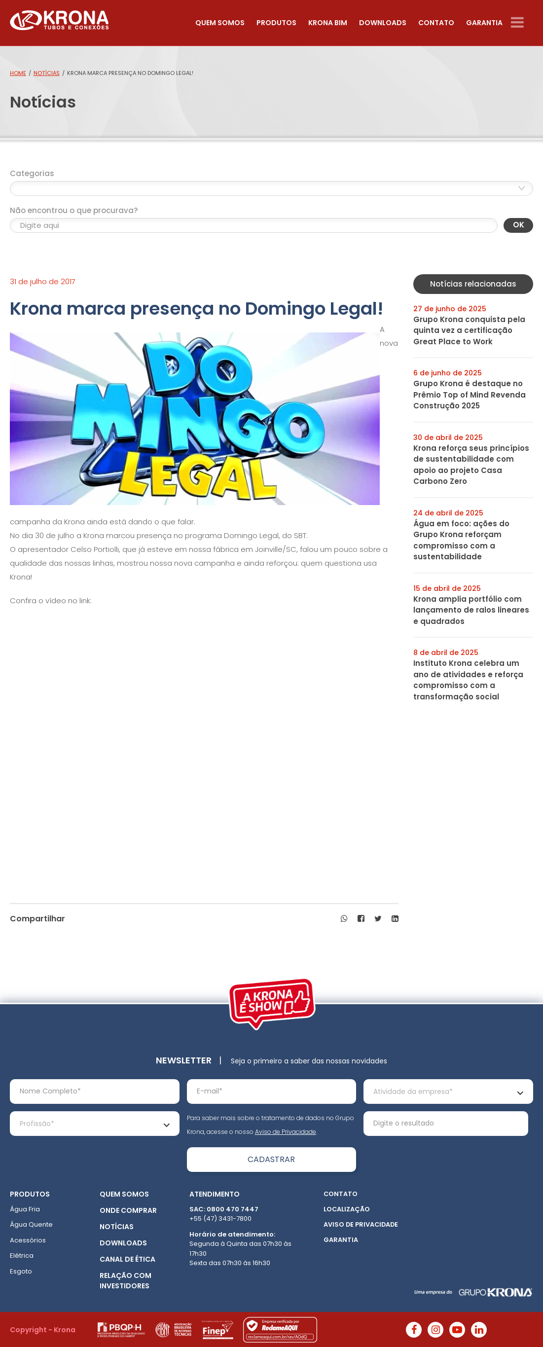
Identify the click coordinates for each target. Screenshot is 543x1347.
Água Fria (25, 1209)
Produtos (276, 23)
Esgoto (21, 1271)
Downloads (382, 23)
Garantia (484, 23)
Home (18, 73)
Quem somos (220, 23)
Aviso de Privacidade (285, 1132)
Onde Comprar (128, 1210)
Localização (347, 1209)
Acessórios (28, 1240)
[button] (344, 919)
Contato (436, 23)
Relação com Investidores (125, 1281)
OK (518, 224)
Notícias (47, 73)
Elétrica (22, 1255)
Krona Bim (327, 23)
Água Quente (31, 1224)
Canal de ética (127, 1259)
